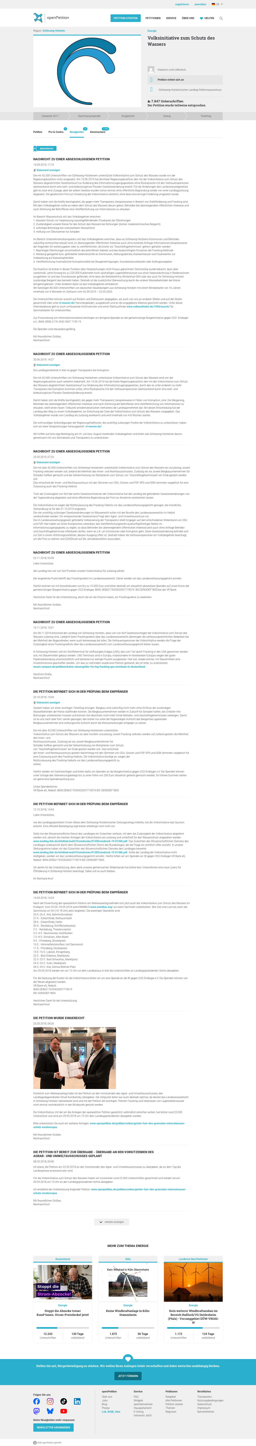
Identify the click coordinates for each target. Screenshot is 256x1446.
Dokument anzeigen (46, 170)
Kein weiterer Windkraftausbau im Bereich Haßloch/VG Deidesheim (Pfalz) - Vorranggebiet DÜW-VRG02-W (193, 1316)
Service (171, 18)
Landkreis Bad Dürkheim (193, 1259)
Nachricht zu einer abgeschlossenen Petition (71, 159)
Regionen (171, 1411)
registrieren (182, 4)
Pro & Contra (56, 130)
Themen (170, 1408)
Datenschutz (204, 1404)
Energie (152, 30)
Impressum (203, 1408)
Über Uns (188, 18)
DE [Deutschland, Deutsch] (215, 4)
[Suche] (221, 18)
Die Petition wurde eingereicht (59, 1018)
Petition (37, 132)
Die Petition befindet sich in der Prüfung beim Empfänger (80, 692)
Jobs (105, 1400)
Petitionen (153, 18)
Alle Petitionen (174, 1400)
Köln (128, 1259)
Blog (104, 1404)
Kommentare (97, 130)
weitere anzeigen (111, 1222)
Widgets (138, 1400)
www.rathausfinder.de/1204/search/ (148, 306)
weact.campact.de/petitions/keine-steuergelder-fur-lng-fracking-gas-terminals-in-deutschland (89, 666)
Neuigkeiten (77, 130)
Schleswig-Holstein (53, 30)
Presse (106, 1408)
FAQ (136, 1396)
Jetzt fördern (128, 1376)
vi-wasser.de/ (67, 302)
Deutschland (63, 1259)
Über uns (107, 1396)
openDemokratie (143, 1404)
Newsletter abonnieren (53, 1427)
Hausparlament (143, 1408)
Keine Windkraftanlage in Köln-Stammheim (128, 1313)
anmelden (200, 4)
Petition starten (125, 18)
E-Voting (139, 1411)
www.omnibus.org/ (101, 907)
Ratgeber (171, 1396)
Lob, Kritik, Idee (111, 1411)
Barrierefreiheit (205, 1411)
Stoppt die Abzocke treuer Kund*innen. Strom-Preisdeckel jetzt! (63, 1313)
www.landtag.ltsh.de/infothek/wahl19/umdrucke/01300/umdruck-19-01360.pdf (80, 841)
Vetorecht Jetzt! (143, 1415)
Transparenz (204, 1396)
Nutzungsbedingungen (210, 1400)
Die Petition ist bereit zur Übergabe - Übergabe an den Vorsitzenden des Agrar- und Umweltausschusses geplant (93, 1154)
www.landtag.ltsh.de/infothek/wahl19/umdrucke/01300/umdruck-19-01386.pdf (80, 852)
